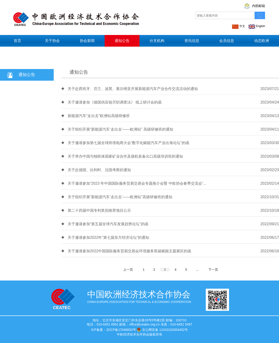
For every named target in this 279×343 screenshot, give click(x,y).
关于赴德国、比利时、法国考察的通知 (99, 170)
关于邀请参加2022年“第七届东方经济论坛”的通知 (108, 237)
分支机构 (156, 41)
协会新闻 (87, 41)
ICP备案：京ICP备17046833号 (113, 330)
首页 (17, 41)
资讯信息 (191, 41)
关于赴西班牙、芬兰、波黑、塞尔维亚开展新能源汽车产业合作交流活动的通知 (133, 89)
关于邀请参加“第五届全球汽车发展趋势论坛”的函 (108, 224)
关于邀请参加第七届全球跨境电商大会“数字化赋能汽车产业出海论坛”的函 (128, 143)
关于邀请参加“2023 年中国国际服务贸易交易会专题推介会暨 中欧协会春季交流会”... (137, 183)
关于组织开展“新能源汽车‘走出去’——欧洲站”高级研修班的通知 (120, 197)
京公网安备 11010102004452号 (162, 329)
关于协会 (52, 41)
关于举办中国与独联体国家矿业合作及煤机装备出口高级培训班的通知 (125, 156)
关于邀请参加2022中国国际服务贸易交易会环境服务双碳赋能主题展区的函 (129, 251)
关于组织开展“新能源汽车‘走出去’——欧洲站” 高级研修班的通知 (120, 129)
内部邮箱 (258, 6)
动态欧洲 (261, 41)
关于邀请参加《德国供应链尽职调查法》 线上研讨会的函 (115, 102)
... (197, 269)
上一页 (128, 269)
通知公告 (122, 41)
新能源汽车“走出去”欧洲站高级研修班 (99, 116)
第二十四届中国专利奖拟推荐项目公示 (99, 210)
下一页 (213, 269)
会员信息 (226, 41)
